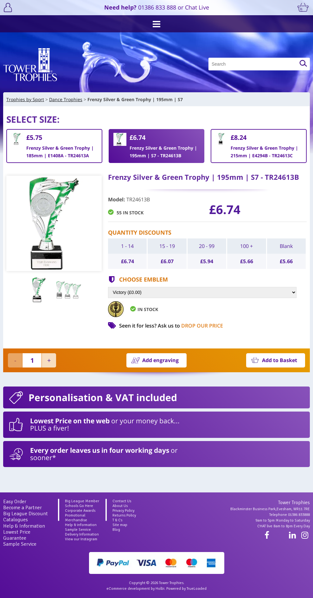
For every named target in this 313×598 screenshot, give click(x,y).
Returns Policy (124, 515)
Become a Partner (22, 507)
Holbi (160, 588)
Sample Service (19, 544)
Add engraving (160, 360)
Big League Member (82, 501)
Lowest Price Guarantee (16, 535)
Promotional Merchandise (76, 518)
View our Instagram (81, 539)
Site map (119, 525)
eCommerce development (128, 588)
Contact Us (121, 501)
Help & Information (24, 526)
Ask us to (190, 325)
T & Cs (117, 520)
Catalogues (15, 520)
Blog (116, 529)
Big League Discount (25, 513)
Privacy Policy (123, 510)
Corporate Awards (80, 510)
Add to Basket (279, 360)
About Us (120, 506)
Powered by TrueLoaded (186, 588)
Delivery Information (82, 534)
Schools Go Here (79, 506)
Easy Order (14, 501)
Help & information (81, 525)
